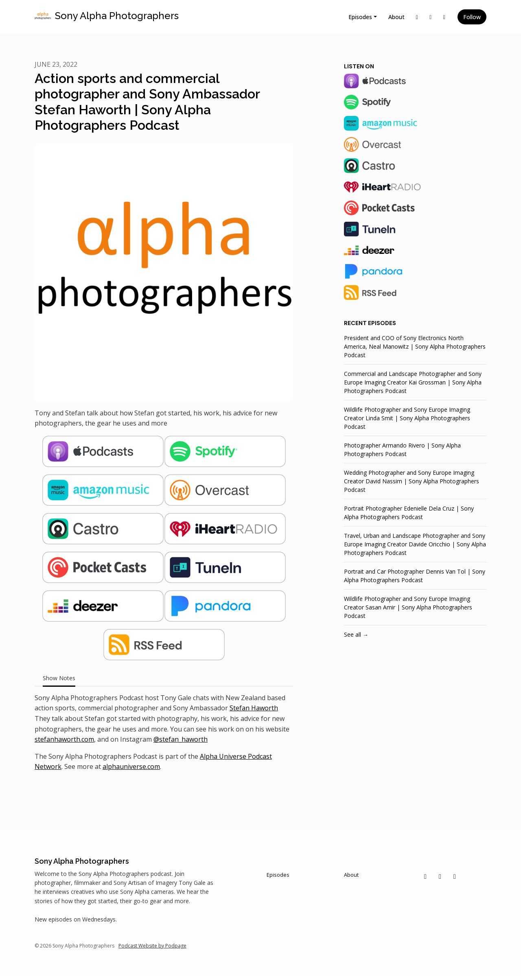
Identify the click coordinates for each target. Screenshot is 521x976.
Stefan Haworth (254, 707)
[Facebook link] (444, 16)
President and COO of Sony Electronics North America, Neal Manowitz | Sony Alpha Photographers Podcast (415, 346)
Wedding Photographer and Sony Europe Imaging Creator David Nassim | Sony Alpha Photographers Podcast (411, 481)
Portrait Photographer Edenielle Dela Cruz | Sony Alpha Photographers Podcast (409, 512)
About (396, 17)
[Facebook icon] (455, 876)
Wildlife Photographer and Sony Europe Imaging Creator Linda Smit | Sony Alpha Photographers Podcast (407, 418)
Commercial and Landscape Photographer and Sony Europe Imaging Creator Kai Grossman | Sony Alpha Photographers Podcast (413, 382)
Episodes (360, 17)
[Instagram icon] (440, 876)
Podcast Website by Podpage (152, 945)
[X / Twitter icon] (425, 876)
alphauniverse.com (131, 766)
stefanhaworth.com (64, 739)
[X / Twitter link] (417, 16)
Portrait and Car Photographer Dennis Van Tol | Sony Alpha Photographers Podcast (414, 576)
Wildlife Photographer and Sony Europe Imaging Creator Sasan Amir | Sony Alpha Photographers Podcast (408, 607)
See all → (356, 634)
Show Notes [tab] (59, 678)
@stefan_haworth (180, 739)
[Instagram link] (431, 16)
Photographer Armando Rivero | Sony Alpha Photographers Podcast (402, 449)
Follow (472, 17)
